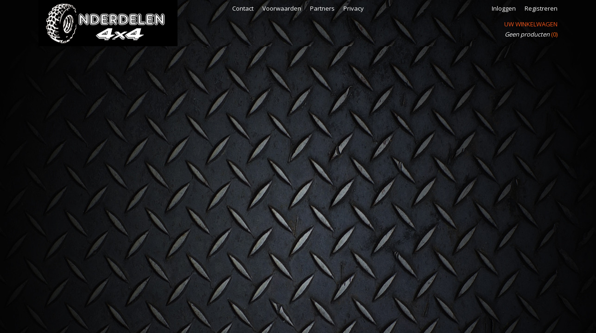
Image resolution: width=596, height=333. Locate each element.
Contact (243, 8)
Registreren (541, 8)
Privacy (353, 8)
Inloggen (504, 8)
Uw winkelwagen (531, 24)
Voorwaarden (281, 8)
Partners (322, 8)
